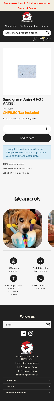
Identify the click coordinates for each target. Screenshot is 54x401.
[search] (47, 33)
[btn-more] (46, 128)
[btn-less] (7, 128)
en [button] (47, 39)
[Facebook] (23, 333)
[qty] (27, 129)
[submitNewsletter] (47, 324)
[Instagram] (30, 333)
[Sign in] (35, 39)
